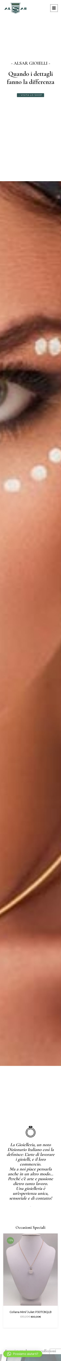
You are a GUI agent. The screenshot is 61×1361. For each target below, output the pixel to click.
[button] (22, 1354)
